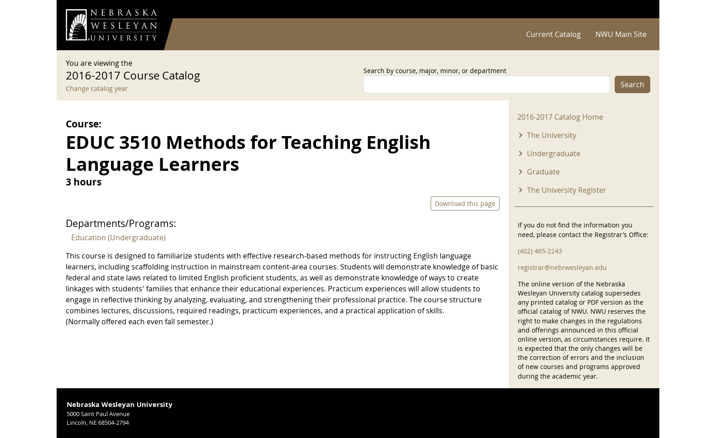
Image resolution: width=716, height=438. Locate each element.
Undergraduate (553, 153)
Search (632, 84)
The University (551, 135)
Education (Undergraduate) (118, 237)
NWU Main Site (621, 34)
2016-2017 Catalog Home (560, 117)
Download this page (465, 203)
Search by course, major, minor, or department (434, 70)
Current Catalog (553, 34)
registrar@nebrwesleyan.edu (562, 267)
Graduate (543, 172)
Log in (638, 9)
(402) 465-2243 (540, 251)
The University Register (566, 190)
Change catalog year (97, 88)
